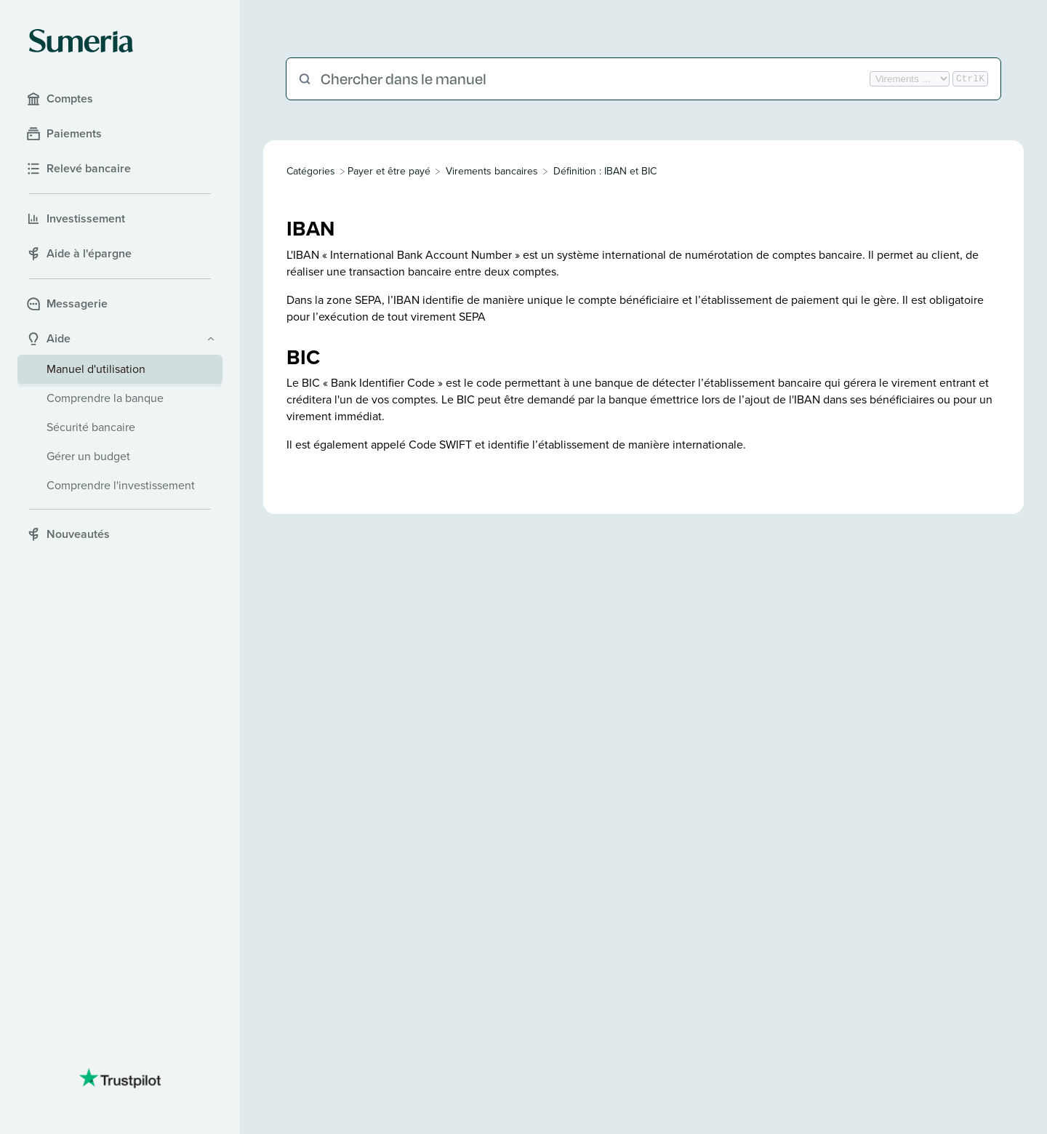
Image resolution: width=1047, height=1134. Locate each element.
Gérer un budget (88, 456)
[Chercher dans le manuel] (594, 79)
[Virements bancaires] (492, 171)
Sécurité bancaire (91, 427)
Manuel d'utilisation (96, 369)
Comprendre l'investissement (121, 485)
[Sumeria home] (81, 40)
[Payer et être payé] (389, 171)
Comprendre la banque (105, 398)
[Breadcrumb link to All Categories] (312, 171)
